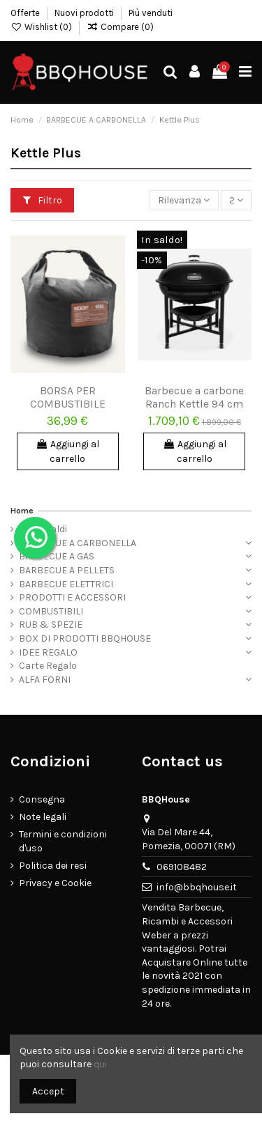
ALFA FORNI (45, 680)
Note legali (42, 817)
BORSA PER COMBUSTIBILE (67, 397)
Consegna (42, 799)
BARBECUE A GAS (56, 556)
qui (100, 1064)
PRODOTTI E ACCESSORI (72, 597)
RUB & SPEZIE (50, 624)
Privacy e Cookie (55, 883)
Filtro (42, 200)
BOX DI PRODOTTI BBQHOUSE (85, 638)
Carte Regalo (48, 666)
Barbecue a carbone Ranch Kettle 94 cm (194, 397)
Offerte (26, 13)
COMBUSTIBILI (51, 611)
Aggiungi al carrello (67, 451)
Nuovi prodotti (85, 13)
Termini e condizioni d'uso (63, 841)
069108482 (182, 867)
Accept (48, 1091)
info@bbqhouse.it (197, 887)
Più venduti (151, 13)
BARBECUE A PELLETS (67, 570)
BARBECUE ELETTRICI (66, 584)
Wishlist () (42, 27)
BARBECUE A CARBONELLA (77, 543)
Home (22, 511)
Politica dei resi (53, 866)
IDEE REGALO (48, 652)
